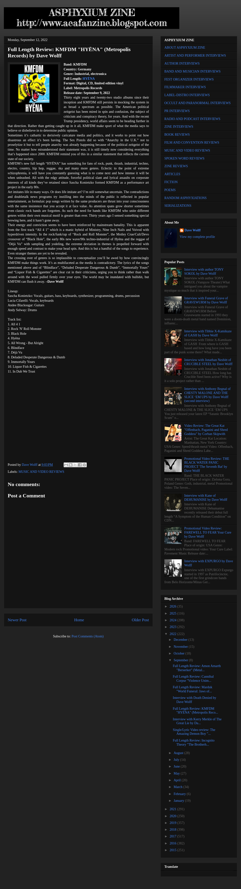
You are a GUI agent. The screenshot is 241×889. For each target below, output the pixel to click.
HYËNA (89, 78)
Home (79, 620)
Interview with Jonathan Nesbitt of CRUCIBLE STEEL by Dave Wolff (208, 362)
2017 (173, 836)
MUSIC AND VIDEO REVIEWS (41, 472)
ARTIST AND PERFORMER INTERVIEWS (195, 55)
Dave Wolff (193, 230)
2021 (173, 809)
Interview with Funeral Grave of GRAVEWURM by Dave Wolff (206, 300)
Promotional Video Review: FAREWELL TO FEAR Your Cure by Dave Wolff (207, 532)
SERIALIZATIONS (177, 205)
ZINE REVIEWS (176, 166)
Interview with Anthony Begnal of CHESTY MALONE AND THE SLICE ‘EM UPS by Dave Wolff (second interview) (207, 395)
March (178, 787)
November (181, 646)
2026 (173, 606)
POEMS (170, 190)
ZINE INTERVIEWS (178, 126)
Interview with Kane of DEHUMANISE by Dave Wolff (205, 497)
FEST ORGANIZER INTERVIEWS (189, 79)
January (179, 800)
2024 (173, 620)
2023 (173, 627)
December (181, 640)
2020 (173, 816)
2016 (173, 843)
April (177, 780)
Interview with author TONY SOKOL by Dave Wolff (204, 271)
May (177, 773)
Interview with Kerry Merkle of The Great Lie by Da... (197, 721)
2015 (173, 850)
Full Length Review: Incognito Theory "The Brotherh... (193, 742)
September (181, 660)
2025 (173, 613)
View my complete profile (197, 237)
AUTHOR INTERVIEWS (182, 63)
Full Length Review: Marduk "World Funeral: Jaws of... (192, 689)
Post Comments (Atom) (88, 636)
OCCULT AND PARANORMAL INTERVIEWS (197, 103)
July (177, 760)
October (179, 653)
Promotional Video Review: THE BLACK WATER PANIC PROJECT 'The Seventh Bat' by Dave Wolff (206, 465)
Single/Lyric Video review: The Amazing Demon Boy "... (194, 732)
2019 (173, 823)
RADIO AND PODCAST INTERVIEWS (192, 119)
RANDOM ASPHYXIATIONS (185, 198)
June (177, 766)
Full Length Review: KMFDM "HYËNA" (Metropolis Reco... (195, 711)
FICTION (171, 182)
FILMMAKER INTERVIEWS (185, 87)
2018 (173, 829)
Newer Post (17, 620)
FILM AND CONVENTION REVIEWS (191, 142)
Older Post (140, 620)
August (179, 753)
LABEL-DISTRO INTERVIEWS (187, 95)
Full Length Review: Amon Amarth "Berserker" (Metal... (197, 668)
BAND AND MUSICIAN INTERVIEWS (192, 71)
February (180, 794)
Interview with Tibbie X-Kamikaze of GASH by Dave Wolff (208, 333)
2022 (173, 634)
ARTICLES (172, 174)
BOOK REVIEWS (177, 134)
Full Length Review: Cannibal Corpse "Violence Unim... (193, 678)
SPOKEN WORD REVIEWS (184, 158)
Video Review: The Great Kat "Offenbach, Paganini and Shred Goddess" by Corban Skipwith (206, 430)
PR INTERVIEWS (177, 111)
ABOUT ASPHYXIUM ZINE (184, 47)
